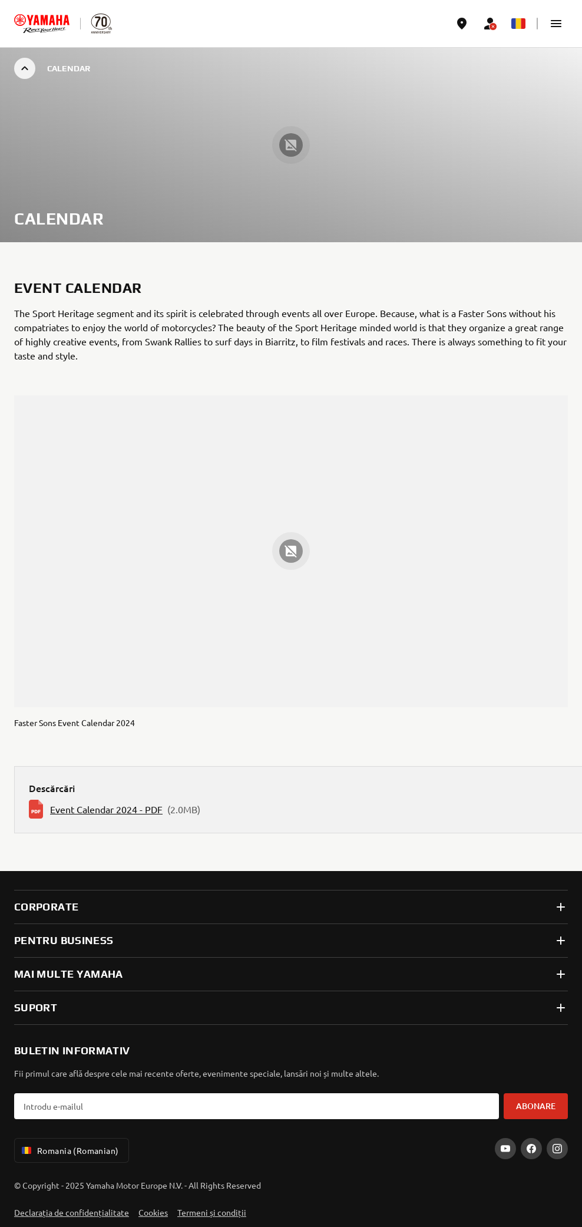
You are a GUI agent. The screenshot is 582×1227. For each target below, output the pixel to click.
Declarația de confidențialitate (71, 1212)
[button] (556, 23)
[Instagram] (557, 1148)
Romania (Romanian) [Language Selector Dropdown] (69, 1150)
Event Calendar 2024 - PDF (106, 809)
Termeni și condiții (211, 1212)
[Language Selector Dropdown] (518, 23)
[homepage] (42, 23)
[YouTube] (505, 1148)
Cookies (153, 1212)
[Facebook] (531, 1148)
